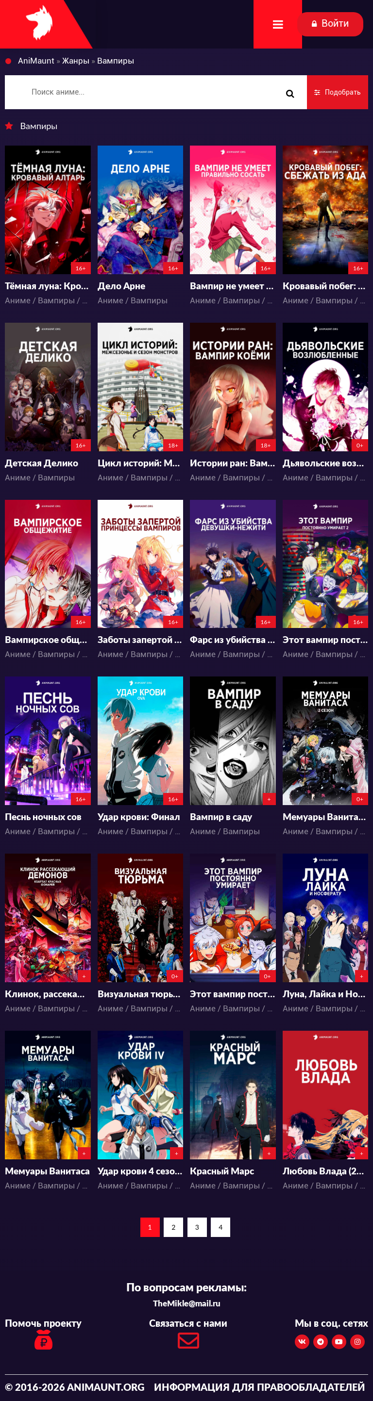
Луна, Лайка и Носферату (326, 994)
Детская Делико (41, 463)
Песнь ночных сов (43, 817)
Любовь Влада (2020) (326, 1171)
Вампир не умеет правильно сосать (233, 286)
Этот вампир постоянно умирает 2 (326, 640)
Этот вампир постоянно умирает (233, 994)
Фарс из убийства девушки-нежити (233, 640)
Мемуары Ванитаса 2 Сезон (326, 817)
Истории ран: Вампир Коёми (233, 463)
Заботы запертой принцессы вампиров (141, 640)
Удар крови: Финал (139, 817)
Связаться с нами (188, 1337)
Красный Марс (222, 1171)
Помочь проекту (43, 1335)
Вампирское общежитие (48, 640)
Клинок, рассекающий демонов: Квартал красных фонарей (48, 994)
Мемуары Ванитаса (47, 1171)
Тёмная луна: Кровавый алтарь (48, 286)
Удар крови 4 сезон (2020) (141, 1171)
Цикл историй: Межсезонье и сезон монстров (141, 463)
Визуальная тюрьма (141, 994)
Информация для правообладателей (259, 1388)
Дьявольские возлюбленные (326, 463)
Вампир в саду (221, 817)
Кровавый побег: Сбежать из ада (326, 286)
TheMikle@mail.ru (186, 1304)
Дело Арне (121, 286)
